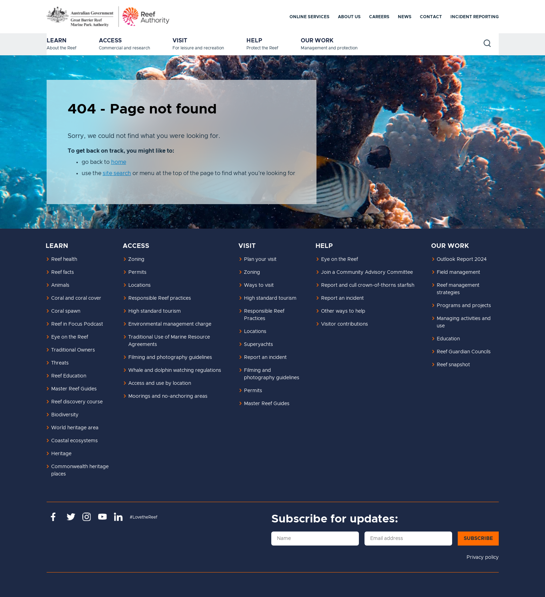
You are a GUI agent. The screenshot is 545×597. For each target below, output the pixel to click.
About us (349, 17)
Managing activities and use (464, 322)
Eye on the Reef (69, 337)
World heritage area (74, 427)
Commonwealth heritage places (80, 470)
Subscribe (478, 538)
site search (117, 173)
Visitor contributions (344, 324)
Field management (458, 272)
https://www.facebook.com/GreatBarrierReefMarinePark (55, 517)
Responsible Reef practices (159, 298)
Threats (60, 363)
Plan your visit (260, 259)
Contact (431, 17)
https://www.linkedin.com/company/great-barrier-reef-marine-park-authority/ (118, 517)
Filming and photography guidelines (170, 357)
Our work (317, 40)
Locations (139, 285)
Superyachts (258, 344)
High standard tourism (154, 311)
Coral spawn (65, 311)
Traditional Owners (73, 350)
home (118, 162)
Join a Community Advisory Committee (367, 272)
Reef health (64, 259)
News (404, 17)
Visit (179, 40)
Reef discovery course (77, 402)
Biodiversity (65, 414)
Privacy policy (482, 557)
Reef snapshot (453, 364)
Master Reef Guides (74, 389)
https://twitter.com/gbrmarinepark (71, 517)
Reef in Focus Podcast (77, 324)
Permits (137, 272)
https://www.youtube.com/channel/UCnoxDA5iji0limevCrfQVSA (102, 517)
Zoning (136, 259)
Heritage (61, 453)
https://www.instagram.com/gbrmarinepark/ (86, 517)
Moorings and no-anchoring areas (167, 396)
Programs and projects (464, 305)
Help (254, 40)
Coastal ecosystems (74, 440)
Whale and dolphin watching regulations (174, 370)
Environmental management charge (169, 324)
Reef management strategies (458, 289)
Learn (57, 40)
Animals (60, 285)
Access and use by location (159, 383)
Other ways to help (343, 311)
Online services (309, 17)
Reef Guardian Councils (464, 351)
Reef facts (62, 272)
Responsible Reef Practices (264, 315)
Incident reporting (474, 17)
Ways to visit (259, 285)
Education (448, 338)
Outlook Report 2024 (461, 259)
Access (110, 40)
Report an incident (265, 357)
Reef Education (68, 376)
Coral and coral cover (76, 298)
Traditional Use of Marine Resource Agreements (169, 341)
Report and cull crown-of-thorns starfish (367, 285)
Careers (379, 17)
